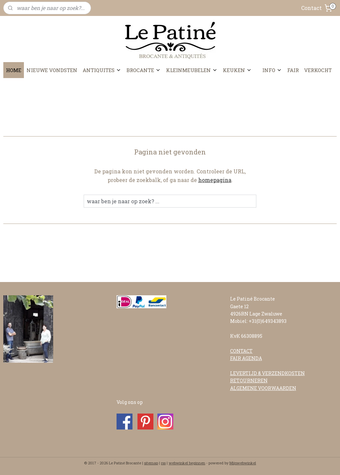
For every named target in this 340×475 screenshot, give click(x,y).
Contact (311, 7)
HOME (13, 70)
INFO (272, 70)
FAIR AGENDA (246, 358)
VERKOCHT (318, 70)
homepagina (214, 179)
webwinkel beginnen (187, 462)
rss (163, 462)
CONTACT (241, 351)
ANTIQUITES (102, 70)
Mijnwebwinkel (242, 462)
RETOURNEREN (249, 380)
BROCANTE (144, 70)
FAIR (293, 70)
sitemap (151, 462)
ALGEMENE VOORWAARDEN (263, 388)
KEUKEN (237, 70)
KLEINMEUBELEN (191, 70)
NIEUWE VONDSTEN (52, 70)
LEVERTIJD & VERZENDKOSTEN (267, 373)
